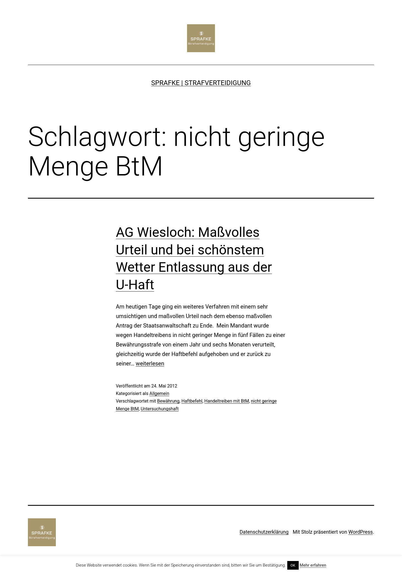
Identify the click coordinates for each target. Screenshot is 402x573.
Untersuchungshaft (160, 408)
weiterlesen (150, 363)
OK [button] (293, 565)
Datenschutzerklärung (264, 532)
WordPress (360, 532)
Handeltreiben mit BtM (226, 401)
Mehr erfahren (313, 565)
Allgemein (159, 393)
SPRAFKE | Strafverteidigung (201, 83)
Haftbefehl (191, 401)
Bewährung (168, 401)
